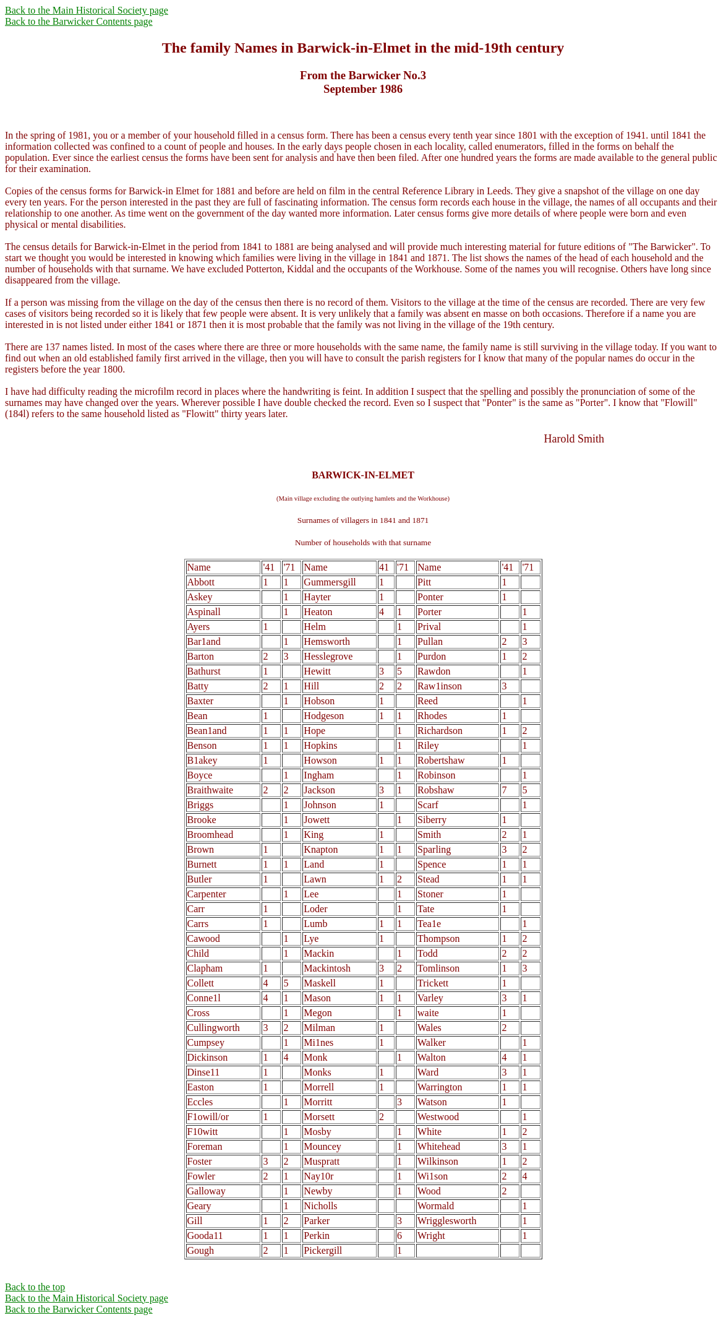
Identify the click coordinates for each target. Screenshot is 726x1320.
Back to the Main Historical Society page (86, 10)
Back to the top (35, 1287)
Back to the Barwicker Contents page (79, 21)
